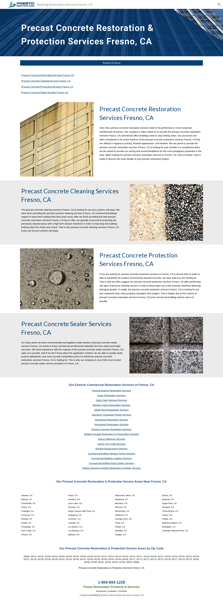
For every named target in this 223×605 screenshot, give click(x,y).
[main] (103, 32)
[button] (219, 4)
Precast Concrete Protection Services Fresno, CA (47, 86)
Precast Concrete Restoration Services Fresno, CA (47, 75)
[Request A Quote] (111, 63)
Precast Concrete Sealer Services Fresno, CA (44, 92)
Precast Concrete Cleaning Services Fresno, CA (45, 81)
